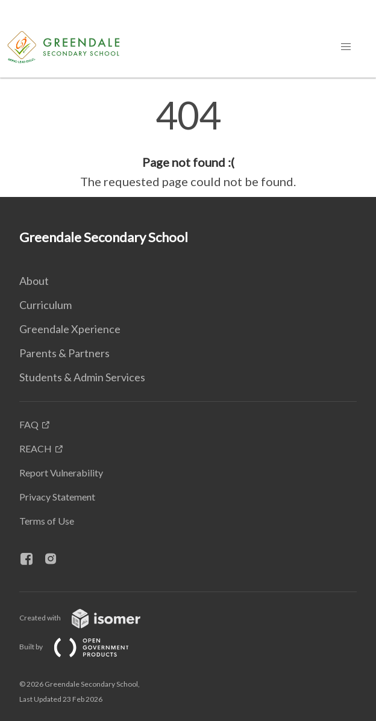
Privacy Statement (57, 496)
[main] (188, 143)
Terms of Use (46, 520)
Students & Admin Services (82, 377)
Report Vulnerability (61, 472)
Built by (83, 646)
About (34, 280)
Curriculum (45, 304)
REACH (35, 448)
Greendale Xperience (70, 329)
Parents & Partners (64, 353)
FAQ (29, 424)
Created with (89, 617)
